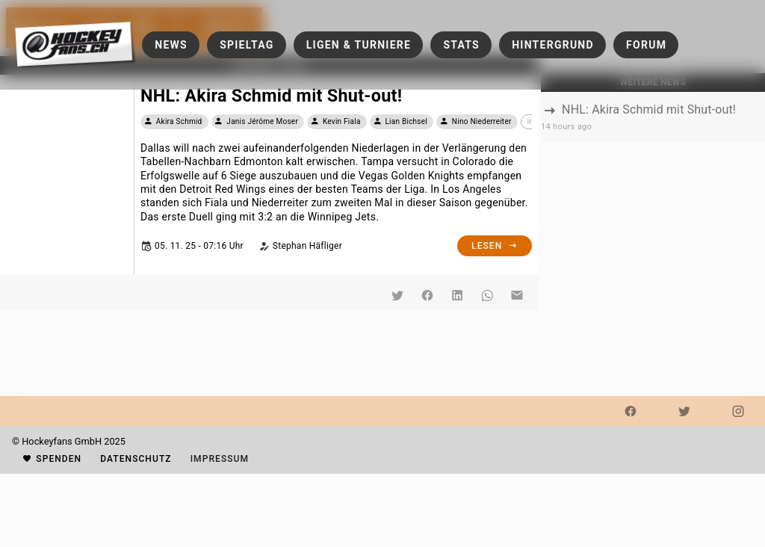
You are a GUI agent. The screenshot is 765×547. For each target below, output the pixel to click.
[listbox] (653, 117)
